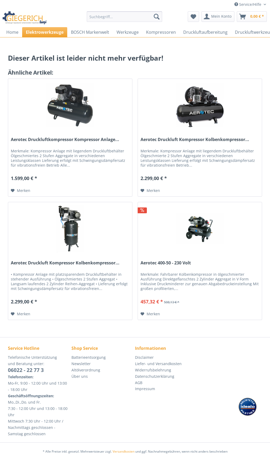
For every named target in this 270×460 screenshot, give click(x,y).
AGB (138, 382)
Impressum (145, 388)
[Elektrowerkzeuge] (44, 32)
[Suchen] (156, 16)
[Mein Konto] (217, 16)
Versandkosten (123, 451)
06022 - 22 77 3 (26, 370)
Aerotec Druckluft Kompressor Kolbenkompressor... (195, 139)
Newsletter (81, 363)
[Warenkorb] (252, 16)
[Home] (12, 32)
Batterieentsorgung (88, 357)
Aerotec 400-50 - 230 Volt (166, 263)
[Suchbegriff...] (124, 16)
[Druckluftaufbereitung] (205, 32)
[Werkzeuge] (127, 32)
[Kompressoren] (161, 32)
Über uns (79, 376)
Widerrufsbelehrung (153, 369)
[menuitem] (124, 19)
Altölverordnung (85, 369)
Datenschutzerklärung (154, 376)
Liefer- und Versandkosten (158, 363)
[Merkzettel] (193, 16)
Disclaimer (144, 357)
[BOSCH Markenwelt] (90, 32)
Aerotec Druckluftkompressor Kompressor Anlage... (65, 139)
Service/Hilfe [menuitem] (248, 4)
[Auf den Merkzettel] (20, 190)
